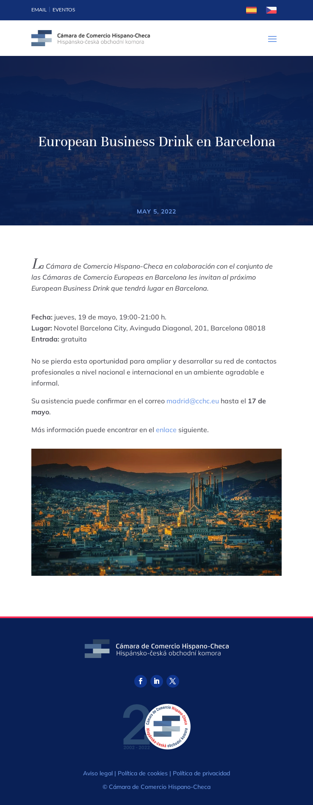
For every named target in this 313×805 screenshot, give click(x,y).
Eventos (64, 9)
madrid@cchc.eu (192, 401)
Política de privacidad (201, 773)
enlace (166, 429)
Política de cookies (143, 773)
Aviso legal (98, 773)
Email (39, 9)
